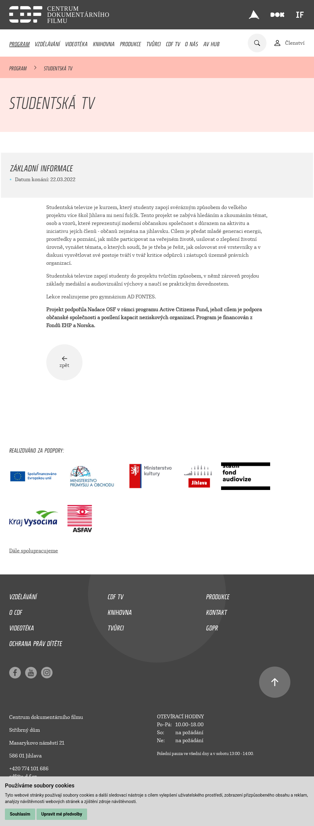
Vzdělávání (47, 42)
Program (19, 42)
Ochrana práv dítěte (35, 642)
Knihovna (104, 42)
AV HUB (211, 42)
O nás (191, 42)
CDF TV (173, 42)
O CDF (15, 610)
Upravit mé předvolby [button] (61, 814)
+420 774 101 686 (28, 769)
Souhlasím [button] (20, 814)
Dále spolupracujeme (33, 551)
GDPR (212, 626)
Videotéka (76, 42)
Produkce (130, 42)
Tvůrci (153, 42)
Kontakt (216, 610)
